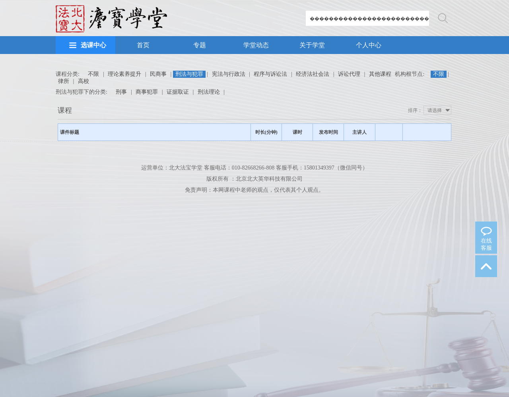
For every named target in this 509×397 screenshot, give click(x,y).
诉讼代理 (349, 74)
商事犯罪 (147, 92)
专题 (199, 45)
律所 (63, 81)
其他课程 (380, 74)
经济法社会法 (312, 74)
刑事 (121, 92)
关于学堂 (312, 45)
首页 (143, 45)
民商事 (158, 74)
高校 (83, 81)
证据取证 (178, 92)
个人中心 (368, 45)
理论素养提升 (124, 74)
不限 (93, 74)
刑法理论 (209, 92)
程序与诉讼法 (270, 74)
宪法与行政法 (228, 74)
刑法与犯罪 (189, 74)
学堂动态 (256, 45)
